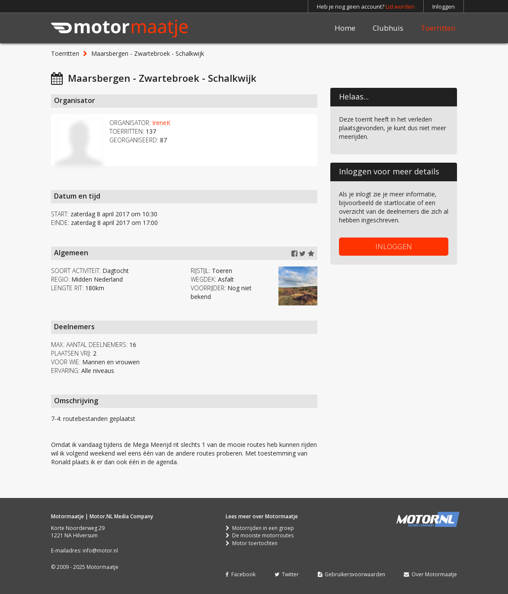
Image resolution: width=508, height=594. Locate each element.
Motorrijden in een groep (260, 528)
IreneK (161, 123)
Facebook (241, 574)
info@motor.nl (100, 550)
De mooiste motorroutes (260, 535)
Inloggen (443, 6)
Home (345, 28)
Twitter (287, 574)
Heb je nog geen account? (366, 6)
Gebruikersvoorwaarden (351, 574)
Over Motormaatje (430, 574)
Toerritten (438, 28)
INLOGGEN (393, 246)
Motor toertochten (252, 543)
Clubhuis (388, 28)
